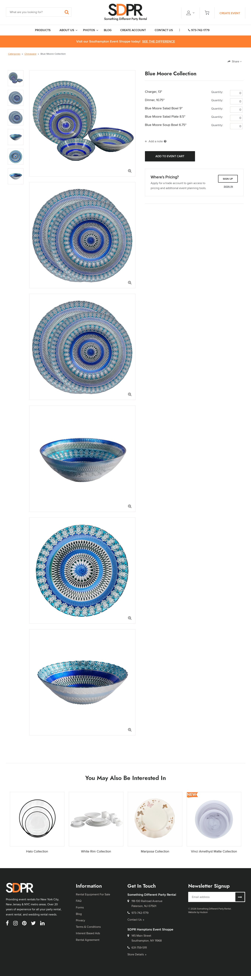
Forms (80, 907)
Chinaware (30, 54)
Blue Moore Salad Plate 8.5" (165, 116)
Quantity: (217, 92)
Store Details (136, 954)
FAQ (78, 901)
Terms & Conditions (88, 927)
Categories (14, 54)
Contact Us (135, 919)
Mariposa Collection (155, 851)
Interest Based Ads (88, 933)
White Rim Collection (96, 851)
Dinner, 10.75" (154, 100)
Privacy (80, 920)
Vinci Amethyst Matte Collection (214, 851)
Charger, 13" (153, 91)
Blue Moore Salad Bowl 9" (163, 108)
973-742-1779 (199, 30)
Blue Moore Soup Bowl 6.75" (165, 124)
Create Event (230, 13)
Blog (79, 914)
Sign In (228, 186)
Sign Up (228, 179)
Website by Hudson (198, 912)
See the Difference (158, 41)
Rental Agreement (87, 940)
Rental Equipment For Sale (93, 894)
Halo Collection (37, 851)
